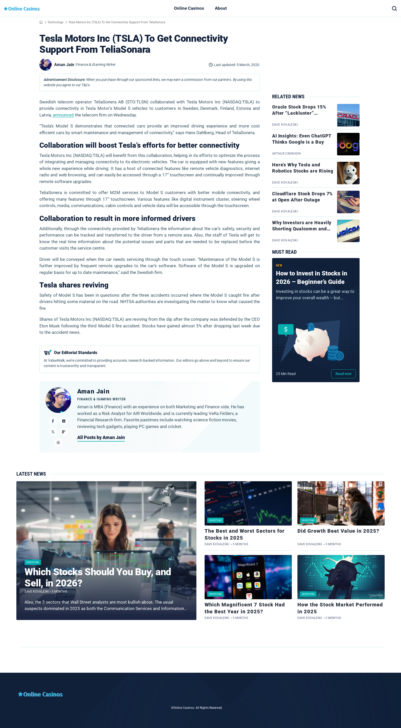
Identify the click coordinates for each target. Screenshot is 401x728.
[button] (394, 8)
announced (63, 114)
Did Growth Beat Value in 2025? (338, 531)
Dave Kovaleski (37, 591)
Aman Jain (93, 391)
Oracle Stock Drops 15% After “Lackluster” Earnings (299, 113)
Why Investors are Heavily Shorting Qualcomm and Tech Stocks (302, 229)
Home (41, 22)
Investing (33, 562)
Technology (55, 22)
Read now (343, 374)
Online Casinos (189, 8)
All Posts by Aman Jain (101, 437)
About (221, 8)
